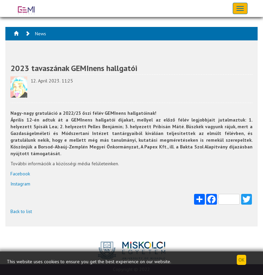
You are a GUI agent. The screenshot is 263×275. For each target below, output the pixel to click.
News (40, 34)
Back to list (21, 211)
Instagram (20, 184)
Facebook (20, 174)
